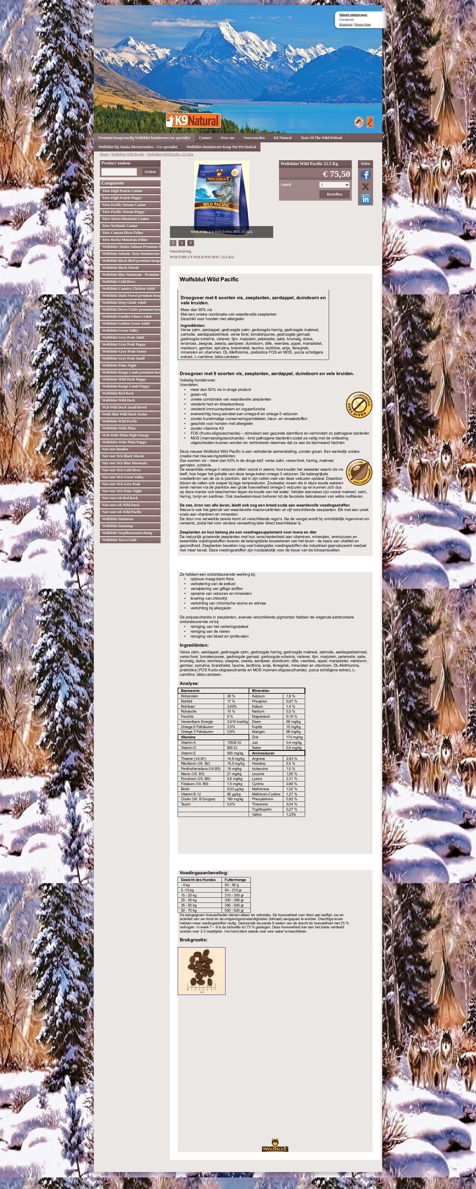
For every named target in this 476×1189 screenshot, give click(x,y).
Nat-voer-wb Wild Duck (120, 505)
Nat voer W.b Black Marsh (123, 456)
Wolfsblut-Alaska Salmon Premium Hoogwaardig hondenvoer (131, 247)
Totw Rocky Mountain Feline (125, 240)
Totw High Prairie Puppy (121, 198)
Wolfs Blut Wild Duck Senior (125, 414)
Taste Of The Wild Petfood (321, 138)
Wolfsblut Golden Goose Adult (126, 323)
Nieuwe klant (363, 24)
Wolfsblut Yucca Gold (119, 540)
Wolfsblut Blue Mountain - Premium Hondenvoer (131, 275)
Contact (205, 138)
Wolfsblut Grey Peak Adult (123, 337)
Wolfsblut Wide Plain (119, 428)
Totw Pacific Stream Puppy (123, 212)
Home (104, 154)
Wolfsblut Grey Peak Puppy (124, 344)
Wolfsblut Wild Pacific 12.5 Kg (170, 154)
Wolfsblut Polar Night (119, 365)
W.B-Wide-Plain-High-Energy (125, 435)
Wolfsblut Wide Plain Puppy (124, 442)
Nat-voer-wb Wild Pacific (122, 512)
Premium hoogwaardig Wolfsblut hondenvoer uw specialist (144, 138)
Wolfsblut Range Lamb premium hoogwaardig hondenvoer (131, 372)
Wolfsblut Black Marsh (120, 268)
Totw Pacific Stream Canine (124, 205)
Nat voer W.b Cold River (121, 470)
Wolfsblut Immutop (117, 526)
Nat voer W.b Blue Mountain (124, 463)
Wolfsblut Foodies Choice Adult (126, 316)
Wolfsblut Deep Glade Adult (124, 302)
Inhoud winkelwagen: (353, 14)
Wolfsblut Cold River (118, 281)
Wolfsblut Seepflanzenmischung (127, 533)
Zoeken (150, 172)
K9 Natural (282, 138)
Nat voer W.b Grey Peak (121, 484)
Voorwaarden (254, 138)
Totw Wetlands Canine (120, 226)
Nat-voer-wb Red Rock (120, 498)
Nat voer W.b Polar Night (122, 491)
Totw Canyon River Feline (122, 233)
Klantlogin (345, 24)
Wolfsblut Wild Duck (118, 400)
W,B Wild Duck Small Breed (124, 407)
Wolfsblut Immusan (117, 519)
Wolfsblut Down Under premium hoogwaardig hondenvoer (131, 309)
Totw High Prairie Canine (122, 191)
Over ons (227, 138)
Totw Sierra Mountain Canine (125, 219)
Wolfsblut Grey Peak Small (123, 358)
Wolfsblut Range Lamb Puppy (126, 386)
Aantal (285, 184)
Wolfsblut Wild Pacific (128, 154)
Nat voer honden (115, 449)
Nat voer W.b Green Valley (123, 477)
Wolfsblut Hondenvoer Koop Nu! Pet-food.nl (221, 147)
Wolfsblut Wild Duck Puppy (124, 379)
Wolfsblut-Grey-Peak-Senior (124, 351)
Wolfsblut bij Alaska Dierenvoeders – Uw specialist (137, 147)
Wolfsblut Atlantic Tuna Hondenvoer (131, 254)
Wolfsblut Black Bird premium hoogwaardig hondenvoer (131, 261)
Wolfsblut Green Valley (120, 330)
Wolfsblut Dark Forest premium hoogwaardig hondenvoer (131, 295)
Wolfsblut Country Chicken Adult (128, 288)
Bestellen (334, 194)
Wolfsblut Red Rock (118, 393)
